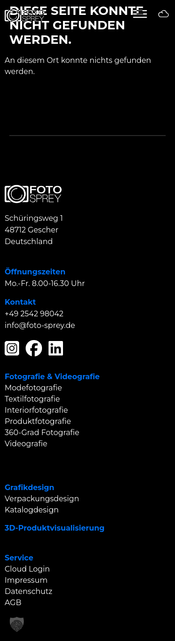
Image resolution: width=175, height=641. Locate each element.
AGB (13, 602)
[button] (17, 624)
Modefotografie (33, 387)
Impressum (26, 580)
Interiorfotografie (36, 410)
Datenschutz (28, 591)
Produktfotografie (38, 421)
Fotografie (25, 376)
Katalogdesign (32, 509)
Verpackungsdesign (42, 498)
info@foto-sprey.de (40, 325)
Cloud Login (27, 569)
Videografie (77, 376)
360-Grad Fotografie (42, 432)
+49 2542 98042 (34, 313)
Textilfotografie (32, 399)
